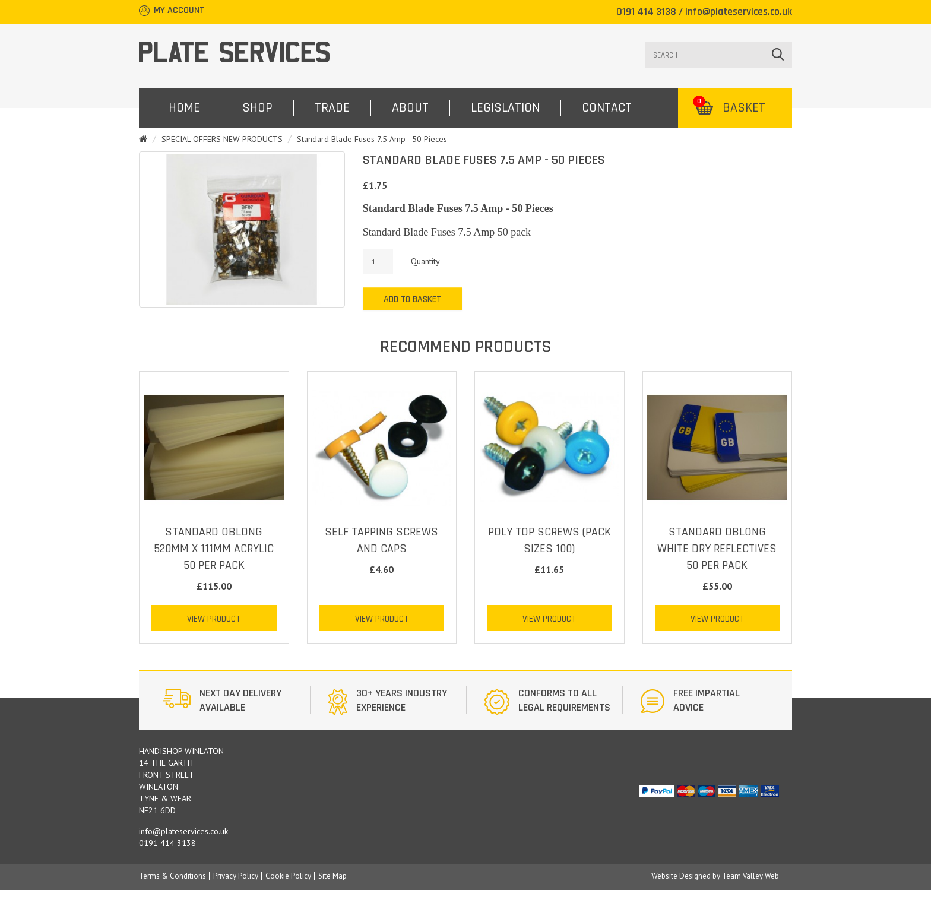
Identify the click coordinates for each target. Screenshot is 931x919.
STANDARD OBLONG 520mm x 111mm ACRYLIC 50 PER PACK (214, 548)
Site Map (332, 876)
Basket (729, 108)
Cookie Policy (288, 876)
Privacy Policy (235, 876)
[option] (232, 700)
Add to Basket (412, 299)
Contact (607, 108)
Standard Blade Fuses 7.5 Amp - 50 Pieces (372, 139)
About (410, 108)
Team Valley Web (750, 876)
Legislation (505, 108)
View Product (213, 619)
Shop (257, 108)
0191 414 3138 (646, 11)
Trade (332, 108)
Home (184, 108)
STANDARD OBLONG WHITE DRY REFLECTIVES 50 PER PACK (717, 548)
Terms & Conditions (172, 876)
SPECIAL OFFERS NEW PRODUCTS (222, 139)
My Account (179, 10)
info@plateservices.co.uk (738, 11)
